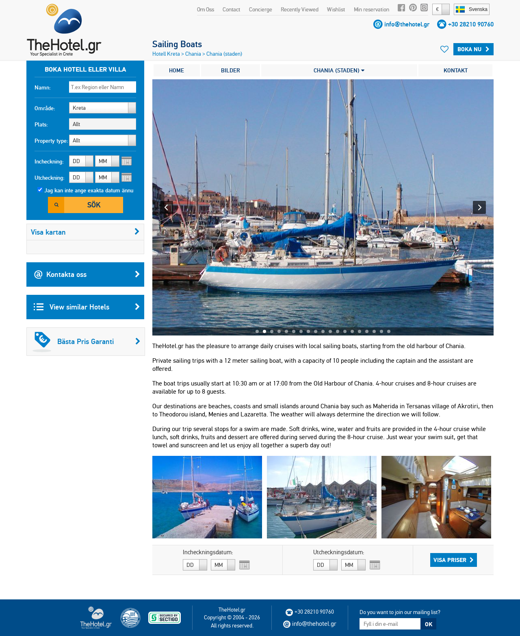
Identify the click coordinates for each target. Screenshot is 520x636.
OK (428, 624)
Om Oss (205, 9)
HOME (176, 70)
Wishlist (336, 9)
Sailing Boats (177, 44)
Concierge (260, 9)
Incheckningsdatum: (208, 552)
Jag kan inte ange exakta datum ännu (88, 190)
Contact (231, 9)
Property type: (51, 140)
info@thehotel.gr (406, 24)
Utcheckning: (50, 177)
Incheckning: (49, 161)
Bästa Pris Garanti (86, 341)
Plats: (41, 124)
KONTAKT (456, 70)
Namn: (43, 87)
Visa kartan (85, 232)
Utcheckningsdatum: (338, 552)
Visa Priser (453, 560)
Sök (93, 204)
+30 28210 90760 (471, 24)
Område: (45, 108)
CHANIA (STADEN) (339, 70)
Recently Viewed (299, 9)
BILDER (230, 70)
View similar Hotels (87, 307)
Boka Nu (473, 49)
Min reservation (371, 9)
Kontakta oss (87, 274)
